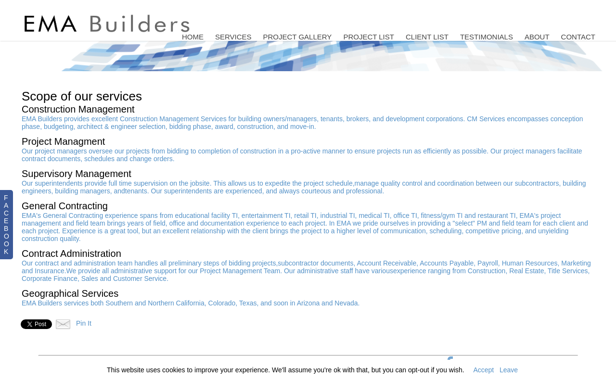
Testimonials (486, 37)
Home (193, 37)
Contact (578, 37)
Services (233, 37)
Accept (483, 370)
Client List (427, 37)
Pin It (83, 323)
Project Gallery (297, 37)
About (537, 37)
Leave (509, 370)
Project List (368, 37)
